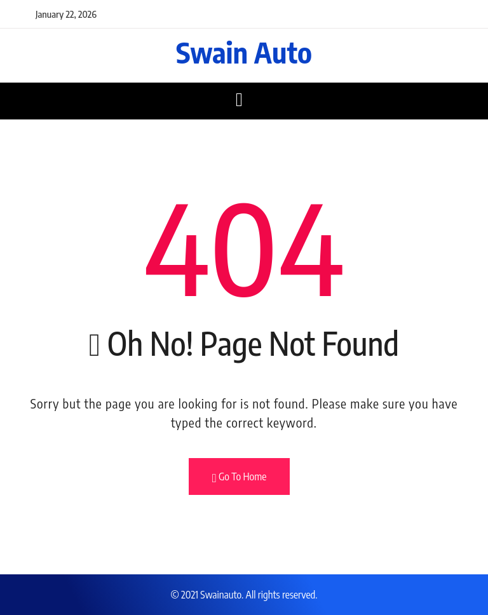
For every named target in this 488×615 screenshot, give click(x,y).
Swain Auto (244, 52)
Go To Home (239, 477)
